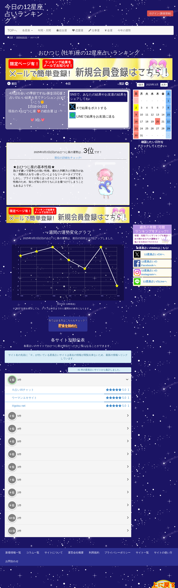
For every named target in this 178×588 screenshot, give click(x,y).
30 (136, 135)
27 (157, 128)
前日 (11, 83)
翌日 (124, 83)
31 (141, 135)
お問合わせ (11, 561)
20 (157, 121)
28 (162, 128)
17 (141, 121)
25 (146, 128)
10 (141, 114)
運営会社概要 (76, 552)
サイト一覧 (142, 552)
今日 (68, 83)
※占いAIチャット (23, 389)
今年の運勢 (124, 30)
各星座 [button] (27, 30)
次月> (164, 85)
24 (141, 128)
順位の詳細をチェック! (68, 157)
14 (162, 114)
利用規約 (94, 552)
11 (146, 114)
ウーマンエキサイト (24, 397)
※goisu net (18, 405)
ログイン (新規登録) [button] (160, 13)
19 (152, 121)
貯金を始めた (68, 325)
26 (152, 128)
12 (152, 114)
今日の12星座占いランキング (24, 13)
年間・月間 (44, 30)
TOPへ (12, 30)
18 (146, 121)
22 (168, 121)
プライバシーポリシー (117, 552)
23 (136, 128)
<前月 (140, 85)
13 (157, 114)
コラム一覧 (32, 552)
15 (168, 114)
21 (162, 121)
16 (136, 121)
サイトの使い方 (163, 552)
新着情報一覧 (13, 552)
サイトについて (53, 552)
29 (168, 128)
